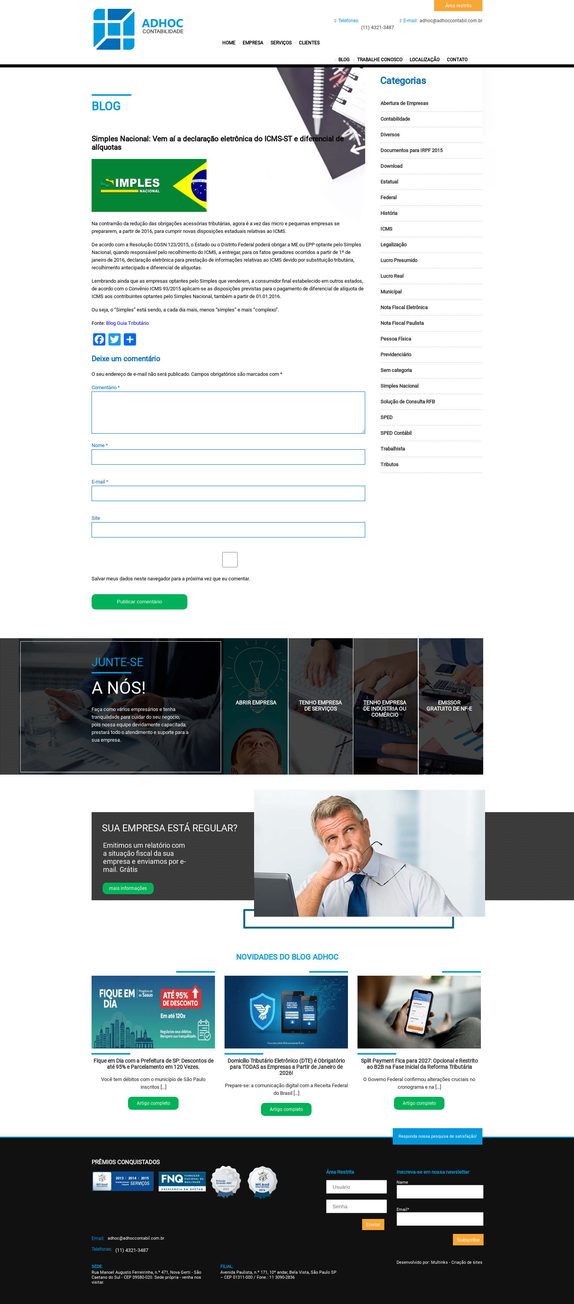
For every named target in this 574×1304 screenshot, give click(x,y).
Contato (457, 59)
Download (391, 166)
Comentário (106, 387)
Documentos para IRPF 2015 (411, 150)
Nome (100, 445)
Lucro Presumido (398, 260)
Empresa (253, 43)
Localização (425, 59)
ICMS (386, 229)
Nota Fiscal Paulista (402, 323)
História (388, 213)
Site (96, 518)
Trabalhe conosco (379, 59)
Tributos (389, 464)
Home (228, 43)
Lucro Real (391, 276)
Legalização (393, 244)
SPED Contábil (396, 433)
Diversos (390, 135)
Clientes (309, 43)
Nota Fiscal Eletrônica (404, 307)
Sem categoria (396, 370)
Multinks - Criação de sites (456, 1262)
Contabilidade (395, 119)
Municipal (391, 292)
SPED (386, 417)
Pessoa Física (395, 339)
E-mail (100, 482)
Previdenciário (395, 354)
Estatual (389, 182)
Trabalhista (392, 449)
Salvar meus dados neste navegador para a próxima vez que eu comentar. (171, 579)
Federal (388, 197)
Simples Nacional (399, 386)
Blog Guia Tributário (127, 323)
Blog (343, 59)
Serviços (281, 43)
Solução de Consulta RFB (407, 402)
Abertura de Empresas (404, 103)
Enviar (373, 1224)
